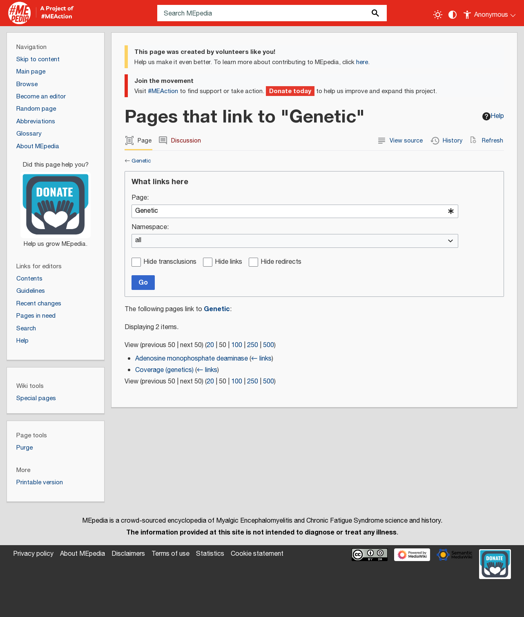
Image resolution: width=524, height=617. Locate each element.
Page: (140, 198)
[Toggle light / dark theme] (438, 15)
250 (252, 345)
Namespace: (150, 227)
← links (261, 359)
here (362, 62)
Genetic (141, 161)
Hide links (228, 262)
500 (268, 345)
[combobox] (295, 211)
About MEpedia (82, 554)
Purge (24, 447)
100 (236, 345)
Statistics (210, 554)
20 (210, 345)
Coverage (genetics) (164, 370)
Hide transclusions (169, 262)
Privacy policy (33, 554)
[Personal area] (489, 13)
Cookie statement (257, 554)
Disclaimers (128, 554)
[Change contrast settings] (452, 15)
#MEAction (163, 91)
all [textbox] (138, 240)
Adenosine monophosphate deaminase (191, 359)
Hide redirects (281, 262)
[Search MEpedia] (272, 13)
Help (493, 116)
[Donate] (55, 201)
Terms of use (171, 554)
